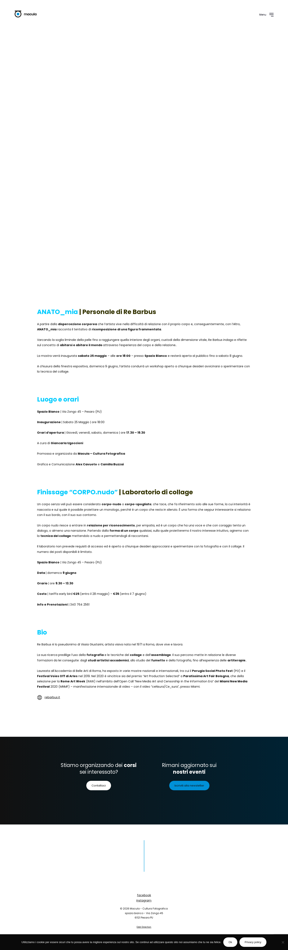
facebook (144, 895)
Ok (230, 942)
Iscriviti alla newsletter (189, 786)
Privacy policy (253, 942)
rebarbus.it (52, 697)
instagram (143, 900)
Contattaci (99, 786)
